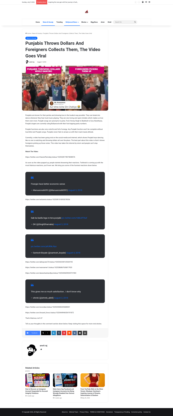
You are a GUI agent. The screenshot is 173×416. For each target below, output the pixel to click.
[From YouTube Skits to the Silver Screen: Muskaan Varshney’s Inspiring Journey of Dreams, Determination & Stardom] (93, 380)
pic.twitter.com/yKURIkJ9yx (44, 246)
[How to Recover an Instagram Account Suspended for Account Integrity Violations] (37, 380)
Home (38, 22)
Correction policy (136, 412)
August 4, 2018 (73, 252)
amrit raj (31, 62)
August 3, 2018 (75, 190)
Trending (59, 22)
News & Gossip (48, 22)
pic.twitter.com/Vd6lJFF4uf (74, 218)
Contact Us (146, 412)
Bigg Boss (94, 22)
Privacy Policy (84, 412)
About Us (65, 412)
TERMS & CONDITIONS (97, 412)
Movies (83, 22)
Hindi (109, 22)
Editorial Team (73, 412)
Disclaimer (109, 412)
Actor (103, 22)
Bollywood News (71, 22)
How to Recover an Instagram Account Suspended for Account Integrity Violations (36, 391)
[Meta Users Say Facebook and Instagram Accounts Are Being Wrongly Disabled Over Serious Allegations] (65, 380)
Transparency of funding (122, 412)
